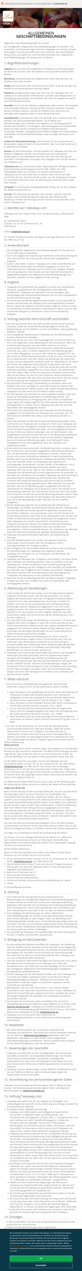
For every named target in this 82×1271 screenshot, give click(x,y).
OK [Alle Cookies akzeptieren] (41, 1258)
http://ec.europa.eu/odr (18, 1006)
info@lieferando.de (20, 231)
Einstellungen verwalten (19, 1246)
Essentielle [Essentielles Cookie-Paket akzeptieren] (41, 1265)
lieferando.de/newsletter (36, 1035)
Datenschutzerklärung (33, 1090)
